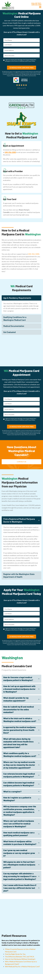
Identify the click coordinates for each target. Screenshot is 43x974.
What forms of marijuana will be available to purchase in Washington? (19, 842)
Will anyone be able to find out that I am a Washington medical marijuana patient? (19, 865)
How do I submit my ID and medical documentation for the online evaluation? (18, 709)
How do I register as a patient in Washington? (17, 799)
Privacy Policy (31, 61)
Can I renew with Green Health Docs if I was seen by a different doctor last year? (19, 888)
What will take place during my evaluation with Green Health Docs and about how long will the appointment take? (18, 743)
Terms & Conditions (19, 61)
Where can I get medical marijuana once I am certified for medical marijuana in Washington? (18, 824)
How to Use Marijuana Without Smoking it (20, 959)
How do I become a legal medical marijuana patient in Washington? (18, 678)
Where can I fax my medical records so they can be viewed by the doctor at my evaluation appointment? (19, 765)
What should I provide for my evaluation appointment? (15, 699)
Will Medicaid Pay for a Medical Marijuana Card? (22, 966)
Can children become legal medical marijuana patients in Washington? (18, 784)
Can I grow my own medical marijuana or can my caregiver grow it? (19, 853)
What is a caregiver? (12, 791)
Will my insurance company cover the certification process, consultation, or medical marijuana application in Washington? (19, 810)
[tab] (21, 298)
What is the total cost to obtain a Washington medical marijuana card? (19, 719)
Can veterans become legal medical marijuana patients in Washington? (19, 775)
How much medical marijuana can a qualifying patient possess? (18, 834)
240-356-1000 (33, 254)
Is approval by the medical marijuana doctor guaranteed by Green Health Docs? (19, 730)
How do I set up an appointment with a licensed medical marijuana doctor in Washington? (19, 689)
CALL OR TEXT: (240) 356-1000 (36, 4)
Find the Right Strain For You (15, 954)
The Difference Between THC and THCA (19, 957)
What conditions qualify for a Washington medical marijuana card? (19, 754)
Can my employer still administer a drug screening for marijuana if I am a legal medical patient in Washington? (19, 876)
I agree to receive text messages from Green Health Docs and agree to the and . (20, 60)
